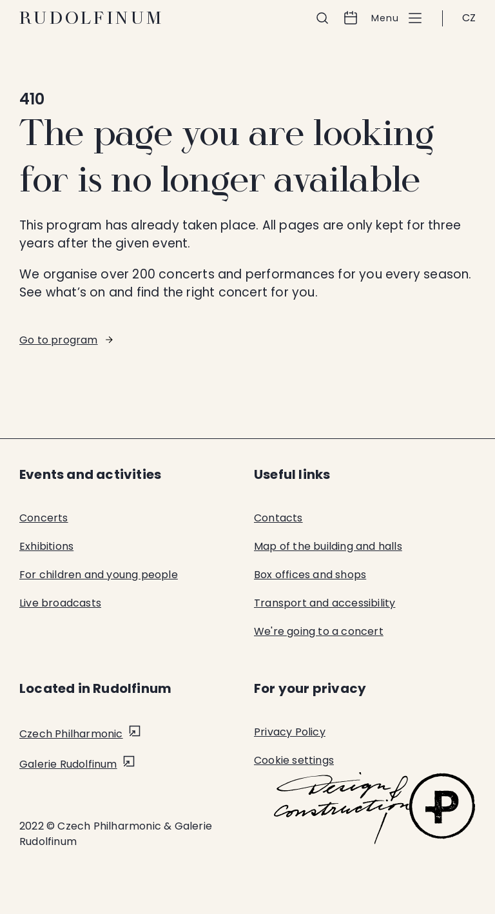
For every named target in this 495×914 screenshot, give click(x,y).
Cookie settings (294, 760)
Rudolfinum (91, 18)
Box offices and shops (310, 574)
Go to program (58, 340)
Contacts (278, 517)
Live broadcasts (60, 603)
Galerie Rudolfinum (68, 764)
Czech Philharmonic (71, 733)
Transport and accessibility (324, 603)
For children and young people (98, 574)
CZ (469, 17)
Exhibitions (46, 546)
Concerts (43, 517)
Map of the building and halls (328, 546)
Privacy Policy (289, 731)
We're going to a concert (318, 631)
